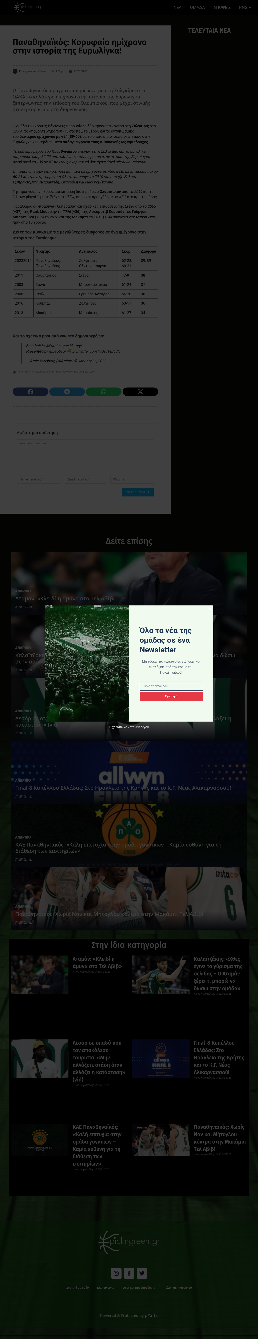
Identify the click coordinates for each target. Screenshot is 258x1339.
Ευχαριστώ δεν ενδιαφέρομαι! (129, 727)
